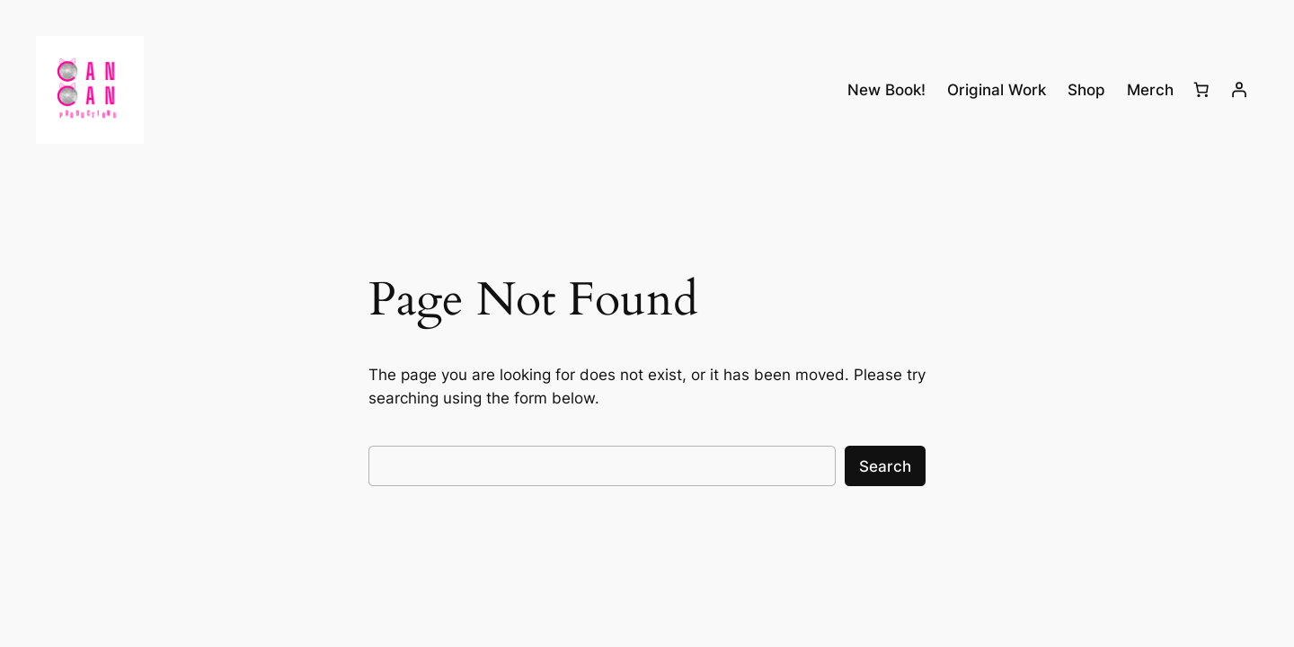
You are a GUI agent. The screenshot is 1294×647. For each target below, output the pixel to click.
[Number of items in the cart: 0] (1201, 90)
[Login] (1239, 90)
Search (885, 466)
